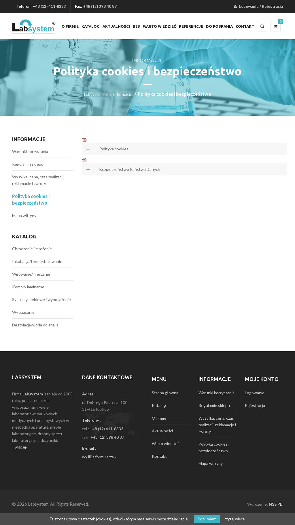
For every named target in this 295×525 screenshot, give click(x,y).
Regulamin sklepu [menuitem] (28, 164)
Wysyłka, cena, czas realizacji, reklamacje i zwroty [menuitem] (38, 180)
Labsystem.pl (96, 94)
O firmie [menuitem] (70, 26)
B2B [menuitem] (136, 26)
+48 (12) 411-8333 (49, 6)
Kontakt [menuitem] (245, 26)
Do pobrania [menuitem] (219, 26)
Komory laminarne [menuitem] (28, 286)
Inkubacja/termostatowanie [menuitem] (37, 261)
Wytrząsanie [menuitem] (23, 312)
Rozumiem (206, 519)
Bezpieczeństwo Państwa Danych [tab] (129, 169)
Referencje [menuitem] (191, 26)
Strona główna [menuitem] (165, 392)
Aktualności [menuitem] (116, 26)
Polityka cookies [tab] (113, 148)
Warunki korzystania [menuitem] (30, 151)
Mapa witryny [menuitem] (24, 215)
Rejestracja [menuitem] (272, 6)
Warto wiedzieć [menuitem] (159, 26)
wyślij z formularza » (99, 456)
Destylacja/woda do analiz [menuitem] (35, 324)
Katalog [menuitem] (91, 26)
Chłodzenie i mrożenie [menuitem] (32, 248)
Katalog (24, 236)
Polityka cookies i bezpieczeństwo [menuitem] (31, 199)
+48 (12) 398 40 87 (107, 437)
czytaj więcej (234, 519)
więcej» (21, 446)
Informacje (122, 94)
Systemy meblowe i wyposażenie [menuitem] (41, 299)
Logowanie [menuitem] (249, 6)
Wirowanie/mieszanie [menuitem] (31, 274)
